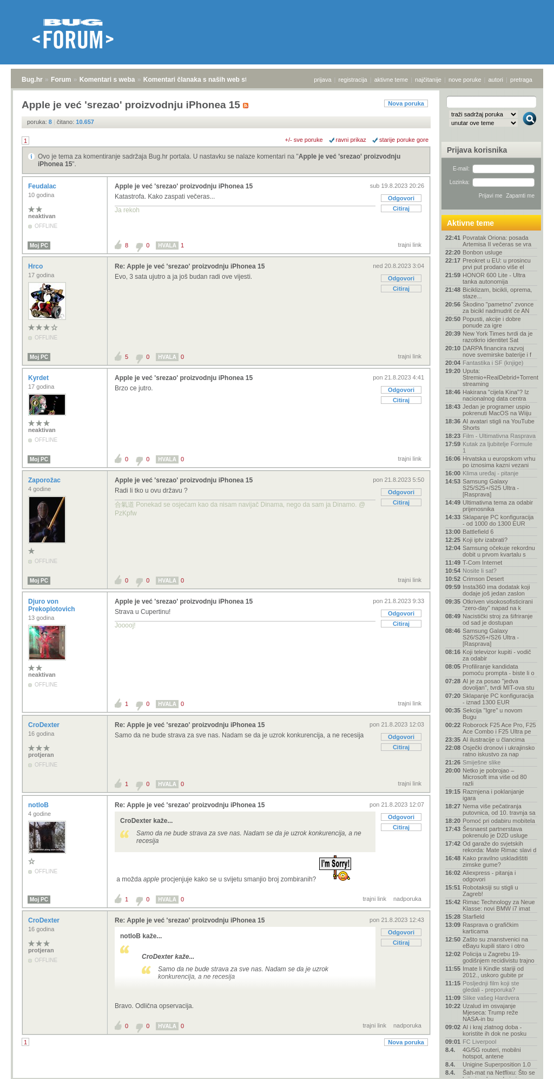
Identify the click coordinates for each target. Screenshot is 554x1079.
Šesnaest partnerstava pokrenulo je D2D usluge (495, 832)
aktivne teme (391, 79)
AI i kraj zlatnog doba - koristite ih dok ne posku (494, 1030)
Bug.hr (32, 79)
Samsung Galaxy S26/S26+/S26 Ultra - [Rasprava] (491, 637)
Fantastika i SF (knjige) (493, 362)
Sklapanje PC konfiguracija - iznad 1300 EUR (498, 698)
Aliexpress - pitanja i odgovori (489, 875)
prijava (322, 79)
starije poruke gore (403, 139)
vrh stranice (524, 1063)
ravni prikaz (351, 139)
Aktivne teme (470, 223)
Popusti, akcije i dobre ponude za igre (492, 322)
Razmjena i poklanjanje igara (493, 794)
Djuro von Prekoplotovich (52, 605)
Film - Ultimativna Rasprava (499, 436)
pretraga (521, 79)
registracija (353, 79)
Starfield (473, 916)
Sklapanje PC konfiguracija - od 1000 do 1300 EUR (498, 520)
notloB (39, 805)
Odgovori (401, 198)
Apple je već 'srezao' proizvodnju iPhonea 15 (184, 186)
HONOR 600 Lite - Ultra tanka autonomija (494, 278)
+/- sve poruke (304, 139)
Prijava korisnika (477, 150)
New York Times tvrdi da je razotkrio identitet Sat (498, 336)
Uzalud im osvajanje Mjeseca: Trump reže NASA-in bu (490, 1012)
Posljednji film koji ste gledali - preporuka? (491, 986)
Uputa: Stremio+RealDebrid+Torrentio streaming (500, 377)
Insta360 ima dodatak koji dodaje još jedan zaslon (496, 590)
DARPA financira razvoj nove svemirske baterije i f (497, 351)
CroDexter (44, 725)
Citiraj (401, 208)
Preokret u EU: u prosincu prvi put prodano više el (497, 263)
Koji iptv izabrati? (485, 540)
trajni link (409, 244)
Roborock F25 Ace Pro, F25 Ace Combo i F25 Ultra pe (499, 728)
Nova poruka (406, 103)
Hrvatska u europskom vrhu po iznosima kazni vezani (499, 461)
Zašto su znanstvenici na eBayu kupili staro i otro (495, 942)
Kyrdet (39, 378)
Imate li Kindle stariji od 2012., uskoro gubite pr (493, 971)
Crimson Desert (483, 579)
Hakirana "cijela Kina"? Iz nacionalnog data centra (496, 395)
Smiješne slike (481, 762)
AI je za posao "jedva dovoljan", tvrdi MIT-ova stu (498, 684)
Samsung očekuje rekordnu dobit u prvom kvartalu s (499, 551)
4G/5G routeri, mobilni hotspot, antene (492, 1053)
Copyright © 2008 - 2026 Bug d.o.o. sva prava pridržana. (277, 1076)
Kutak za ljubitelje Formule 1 (497, 447)
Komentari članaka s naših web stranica (204, 79)
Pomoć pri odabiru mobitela (499, 821)
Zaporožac (45, 480)
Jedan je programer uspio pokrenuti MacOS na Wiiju (497, 409)
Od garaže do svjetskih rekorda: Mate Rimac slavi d (499, 846)
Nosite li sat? (480, 570)
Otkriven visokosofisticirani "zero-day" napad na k (498, 604)
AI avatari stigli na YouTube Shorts (499, 424)
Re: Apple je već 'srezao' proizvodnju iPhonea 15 (190, 266)
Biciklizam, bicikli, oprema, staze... (497, 292)
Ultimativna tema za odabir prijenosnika (498, 505)
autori (496, 79)
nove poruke (465, 79)
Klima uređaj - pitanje (490, 473)
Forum (61, 79)
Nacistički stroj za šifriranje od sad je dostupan (498, 619)
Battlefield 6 (478, 531)
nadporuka (407, 898)
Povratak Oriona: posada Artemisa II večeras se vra (497, 240)
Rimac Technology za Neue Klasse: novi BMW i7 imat (499, 905)
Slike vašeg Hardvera (491, 998)
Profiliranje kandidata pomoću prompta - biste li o (499, 669)
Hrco (36, 266)
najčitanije (428, 79)
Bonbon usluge (482, 252)
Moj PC (39, 246)
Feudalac (43, 186)
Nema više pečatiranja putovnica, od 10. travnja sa (499, 809)
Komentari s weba (107, 79)
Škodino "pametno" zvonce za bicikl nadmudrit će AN (498, 307)
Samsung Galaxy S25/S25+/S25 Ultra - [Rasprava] (491, 488)
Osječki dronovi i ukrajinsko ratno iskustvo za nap (499, 750)
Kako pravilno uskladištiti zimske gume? (495, 861)
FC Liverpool (479, 1041)
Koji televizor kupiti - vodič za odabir (497, 655)
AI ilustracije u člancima (494, 739)
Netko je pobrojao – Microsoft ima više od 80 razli (495, 777)
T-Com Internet (482, 562)
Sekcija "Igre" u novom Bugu (493, 713)
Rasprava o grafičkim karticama (490, 927)
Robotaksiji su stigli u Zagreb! (490, 890)
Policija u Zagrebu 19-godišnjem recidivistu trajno (499, 957)
